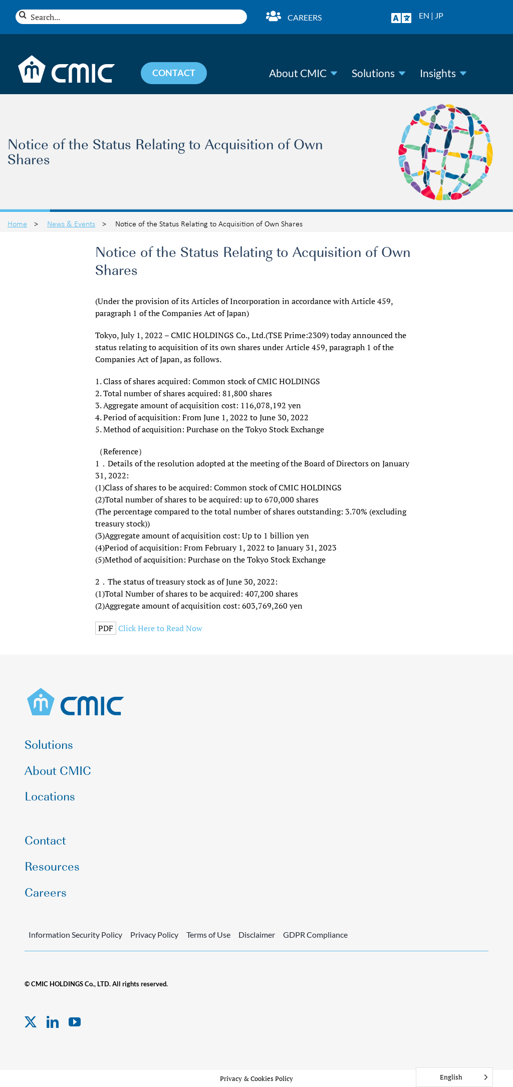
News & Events (71, 223)
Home (17, 223)
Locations (50, 795)
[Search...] (131, 17)
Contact (45, 839)
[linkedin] (53, 1022)
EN (424, 15)
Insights (438, 73)
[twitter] (31, 1022)
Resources (52, 865)
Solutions (373, 73)
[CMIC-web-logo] (76, 690)
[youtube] (75, 1022)
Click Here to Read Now (160, 628)
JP (439, 15)
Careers (305, 17)
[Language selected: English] (454, 1077)
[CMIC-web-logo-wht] (67, 58)
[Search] (23, 15)
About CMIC (298, 73)
